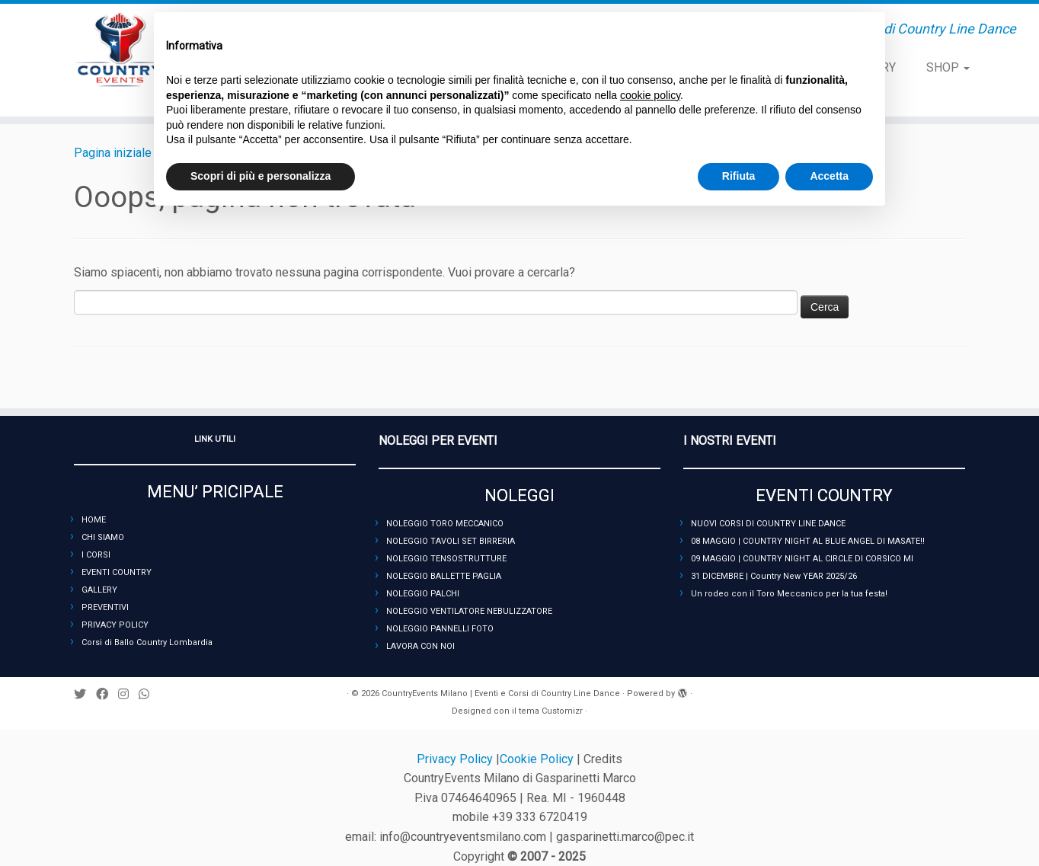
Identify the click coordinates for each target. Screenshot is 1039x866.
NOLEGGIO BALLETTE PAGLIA (443, 576)
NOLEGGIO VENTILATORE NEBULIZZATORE (469, 611)
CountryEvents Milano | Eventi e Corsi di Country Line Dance (501, 693)
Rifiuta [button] (739, 176)
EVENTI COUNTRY (117, 572)
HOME (94, 520)
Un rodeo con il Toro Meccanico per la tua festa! (789, 594)
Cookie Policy (538, 759)
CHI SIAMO (103, 537)
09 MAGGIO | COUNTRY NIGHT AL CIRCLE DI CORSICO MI (802, 559)
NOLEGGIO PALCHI (422, 594)
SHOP (948, 67)
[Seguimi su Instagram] (128, 694)
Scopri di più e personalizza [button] (260, 176)
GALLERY (99, 590)
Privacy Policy (456, 759)
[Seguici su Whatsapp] (149, 694)
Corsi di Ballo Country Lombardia (147, 642)
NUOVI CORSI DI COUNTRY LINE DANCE (768, 524)
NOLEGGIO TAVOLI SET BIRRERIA (450, 541)
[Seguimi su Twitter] (85, 694)
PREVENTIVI (105, 607)
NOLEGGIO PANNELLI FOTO (440, 629)
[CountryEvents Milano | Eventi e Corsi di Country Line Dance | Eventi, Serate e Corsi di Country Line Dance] (120, 49)
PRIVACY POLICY (115, 625)
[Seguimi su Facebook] (107, 694)
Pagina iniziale (113, 152)
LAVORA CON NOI (420, 646)
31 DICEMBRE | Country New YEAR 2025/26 (774, 576)
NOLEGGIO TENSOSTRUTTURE (446, 559)
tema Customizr (551, 711)
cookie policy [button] (650, 95)
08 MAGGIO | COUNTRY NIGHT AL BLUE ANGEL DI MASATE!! (808, 541)
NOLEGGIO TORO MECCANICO (445, 524)
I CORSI (96, 555)
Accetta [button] (829, 176)
